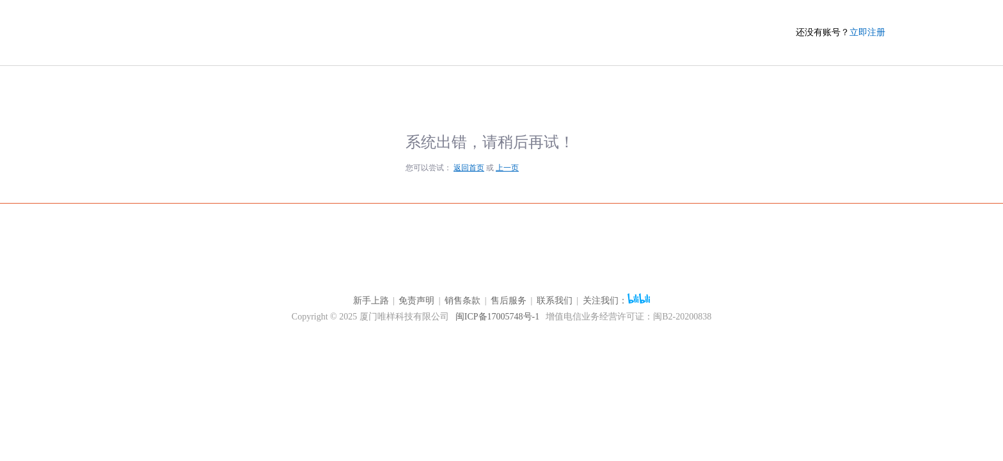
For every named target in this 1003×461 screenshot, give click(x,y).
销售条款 (462, 300)
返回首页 (469, 167)
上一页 (507, 167)
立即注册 (867, 32)
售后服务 (508, 300)
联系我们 (555, 300)
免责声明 (416, 300)
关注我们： (617, 300)
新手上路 (371, 300)
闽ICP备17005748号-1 (497, 316)
